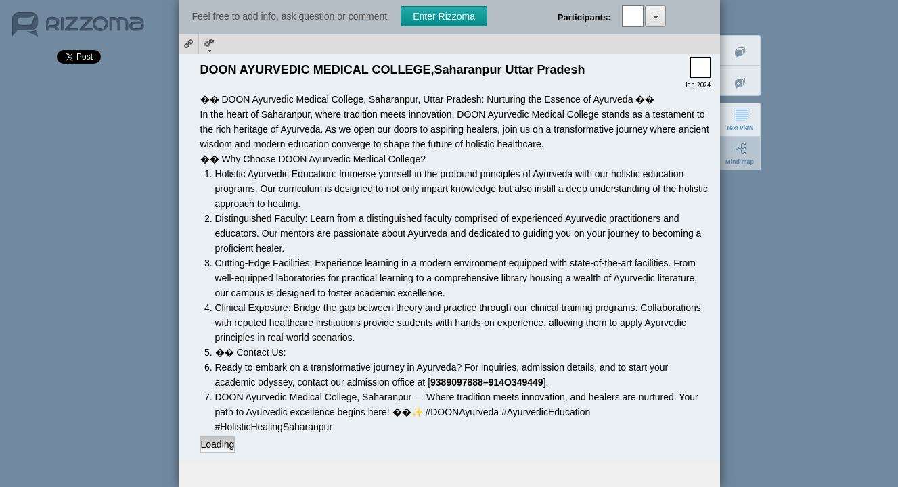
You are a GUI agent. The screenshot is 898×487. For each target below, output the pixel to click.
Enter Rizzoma (444, 16)
